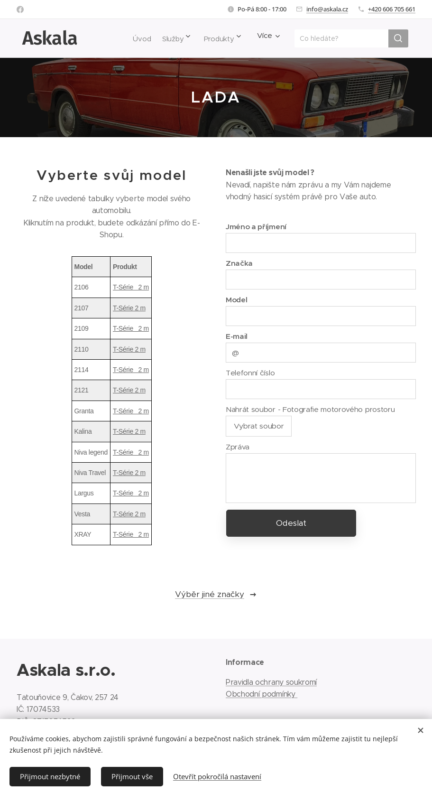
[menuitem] (129, 38)
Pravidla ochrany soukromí (271, 682)
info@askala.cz (327, 9)
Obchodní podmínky (261, 694)
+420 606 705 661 (391, 9)
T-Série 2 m (131, 287)
